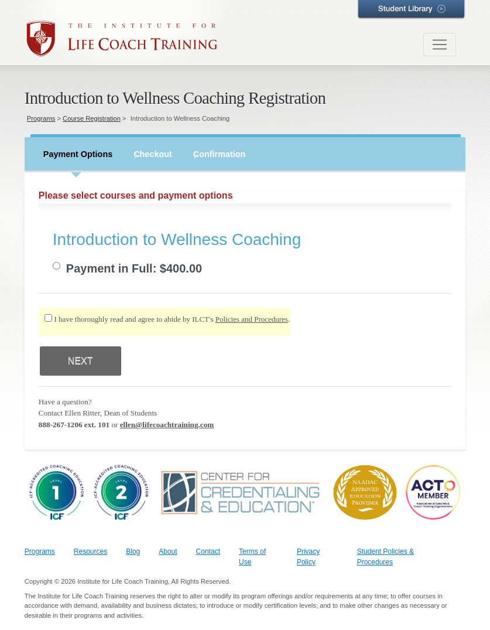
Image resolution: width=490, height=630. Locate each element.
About (168, 551)
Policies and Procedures (251, 319)
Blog (133, 551)
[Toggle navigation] (439, 44)
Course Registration (92, 118)
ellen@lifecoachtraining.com (167, 424)
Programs (41, 118)
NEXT (80, 361)
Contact (208, 551)
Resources (90, 551)
